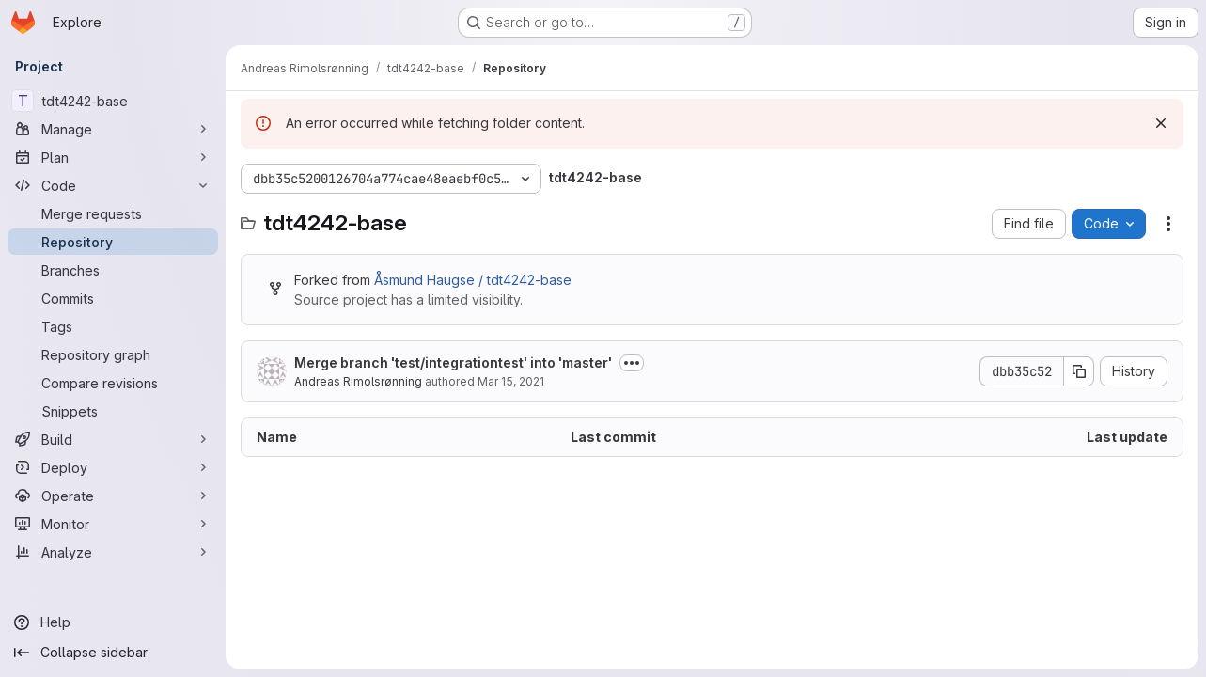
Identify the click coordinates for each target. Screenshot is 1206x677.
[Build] (113, 439)
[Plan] (113, 157)
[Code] (113, 185)
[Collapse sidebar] (113, 652)
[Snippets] (113, 411)
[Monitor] (113, 524)
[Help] (113, 622)
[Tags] (113, 326)
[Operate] (113, 495)
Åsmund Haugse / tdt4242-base (473, 280)
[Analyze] (113, 552)
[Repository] (113, 241)
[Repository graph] (113, 354)
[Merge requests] (113, 213)
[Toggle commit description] (631, 362)
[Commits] (113, 298)
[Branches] (113, 270)
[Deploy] (113, 467)
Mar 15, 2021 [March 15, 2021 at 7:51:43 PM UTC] (511, 381)
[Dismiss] (1161, 123)
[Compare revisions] (113, 383)
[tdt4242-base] (113, 100)
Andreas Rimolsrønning (358, 381)
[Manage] (113, 129)
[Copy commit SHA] (1079, 371)
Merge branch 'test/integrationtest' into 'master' (453, 362)
